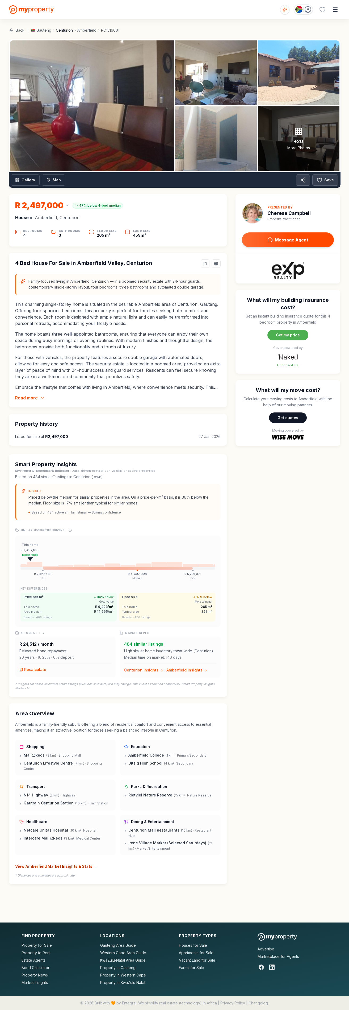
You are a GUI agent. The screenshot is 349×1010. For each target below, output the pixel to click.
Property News (35, 975)
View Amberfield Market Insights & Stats (56, 866)
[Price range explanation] (70, 530)
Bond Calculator (35, 967)
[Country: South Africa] (303, 9)
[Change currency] (42, 205)
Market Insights (35, 982)
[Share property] (303, 180)
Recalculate (32, 669)
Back (16, 30)
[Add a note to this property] (205, 263)
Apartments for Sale (196, 952)
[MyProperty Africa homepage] (277, 937)
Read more (30, 397)
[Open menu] (335, 9)
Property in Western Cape (123, 975)
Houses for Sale (193, 945)
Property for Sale (37, 945)
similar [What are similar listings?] (48, 476)
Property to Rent (36, 952)
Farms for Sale (191, 967)
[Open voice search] (284, 9)
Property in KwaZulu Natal (122, 982)
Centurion (64, 30)
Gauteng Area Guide (118, 945)
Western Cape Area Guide (123, 952)
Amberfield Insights (186, 670)
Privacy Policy (232, 1003)
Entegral (129, 1003)
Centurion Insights (143, 670)
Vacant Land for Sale (197, 960)
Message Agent (287, 240)
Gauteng (43, 30)
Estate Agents (33, 960)
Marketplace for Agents (278, 956)
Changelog (258, 1003)
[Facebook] (261, 967)
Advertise (266, 949)
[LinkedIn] (272, 967)
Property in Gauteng (118, 967)
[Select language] (216, 263)
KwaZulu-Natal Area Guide (123, 960)
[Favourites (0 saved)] (322, 9)
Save (325, 180)
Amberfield (86, 30)
